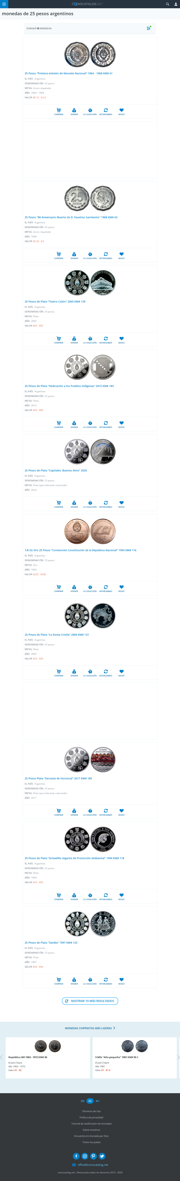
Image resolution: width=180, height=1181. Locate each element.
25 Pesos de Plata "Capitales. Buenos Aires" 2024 (56, 470)
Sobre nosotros (91, 1129)
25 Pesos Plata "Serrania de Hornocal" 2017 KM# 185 (58, 778)
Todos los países (91, 1142)
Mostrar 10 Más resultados (92, 1001)
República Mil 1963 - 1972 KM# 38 (27, 1057)
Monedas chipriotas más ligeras (88, 1028)
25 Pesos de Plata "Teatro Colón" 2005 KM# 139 (55, 301)
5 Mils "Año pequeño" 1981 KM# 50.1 (116, 1057)
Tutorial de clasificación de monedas (91, 1123)
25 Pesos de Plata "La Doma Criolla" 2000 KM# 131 (57, 634)
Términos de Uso (91, 1111)
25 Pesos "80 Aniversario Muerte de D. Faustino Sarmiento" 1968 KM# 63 (71, 217)
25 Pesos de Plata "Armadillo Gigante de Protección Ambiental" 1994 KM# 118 (74, 858)
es (90, 1101)
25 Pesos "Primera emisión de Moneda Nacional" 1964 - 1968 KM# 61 (69, 73)
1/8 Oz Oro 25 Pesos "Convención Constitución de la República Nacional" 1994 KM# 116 (80, 550)
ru (97, 1101)
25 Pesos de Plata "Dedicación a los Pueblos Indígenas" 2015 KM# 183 (69, 386)
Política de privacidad (91, 1117)
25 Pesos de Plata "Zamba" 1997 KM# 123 (51, 942)
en (82, 1101)
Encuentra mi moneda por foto (91, 1136)
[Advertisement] (90, 149)
